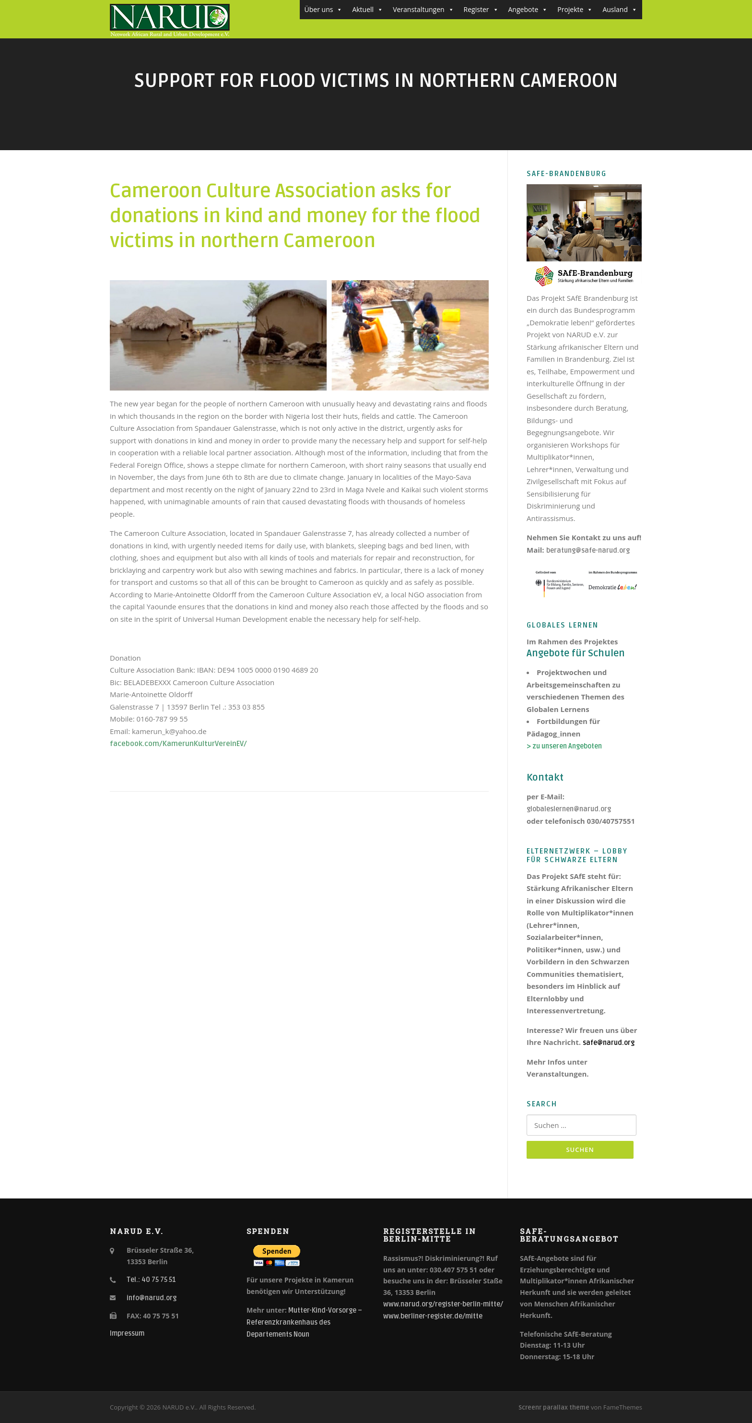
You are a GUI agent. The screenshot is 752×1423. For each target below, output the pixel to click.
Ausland (619, 9)
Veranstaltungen (423, 9)
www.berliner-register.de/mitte (432, 1316)
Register (481, 9)
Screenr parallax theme (553, 1407)
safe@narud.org (608, 1043)
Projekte (575, 9)
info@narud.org (151, 1298)
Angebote (528, 9)
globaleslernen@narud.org (569, 809)
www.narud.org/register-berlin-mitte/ (443, 1304)
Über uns (324, 9)
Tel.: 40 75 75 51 (151, 1280)
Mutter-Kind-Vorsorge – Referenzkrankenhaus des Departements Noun (304, 1322)
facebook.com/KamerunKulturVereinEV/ (178, 743)
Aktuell (367, 9)
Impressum (127, 1333)
